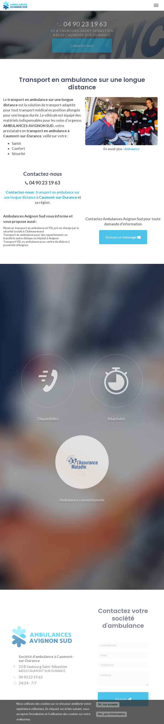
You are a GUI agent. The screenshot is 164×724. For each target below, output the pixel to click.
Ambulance (131, 149)
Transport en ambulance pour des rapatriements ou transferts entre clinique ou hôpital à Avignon (35, 236)
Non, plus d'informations (111, 715)
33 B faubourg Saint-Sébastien (40, 668)
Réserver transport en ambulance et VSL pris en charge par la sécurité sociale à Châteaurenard (41, 229)
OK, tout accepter (108, 705)
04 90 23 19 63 (44, 183)
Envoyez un (123, 237)
